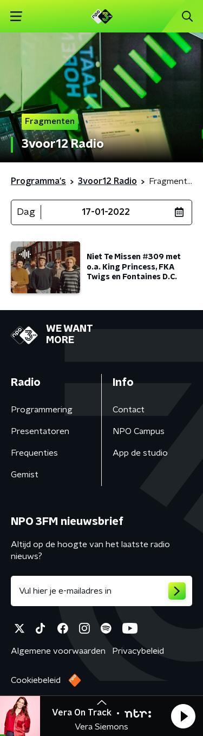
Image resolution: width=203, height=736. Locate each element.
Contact (129, 409)
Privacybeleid (138, 651)
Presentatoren (40, 431)
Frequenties (34, 453)
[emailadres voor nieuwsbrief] (101, 591)
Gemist (24, 474)
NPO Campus (139, 431)
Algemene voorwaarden (58, 651)
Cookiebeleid (36, 680)
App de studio (140, 453)
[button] (183, 716)
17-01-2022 (106, 212)
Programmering (42, 409)
